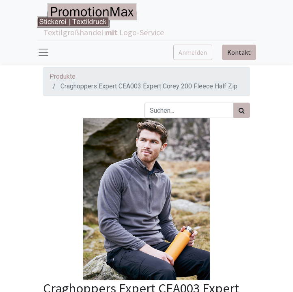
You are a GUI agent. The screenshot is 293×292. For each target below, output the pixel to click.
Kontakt (239, 52)
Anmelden (193, 52)
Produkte (62, 76)
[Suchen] (241, 110)
